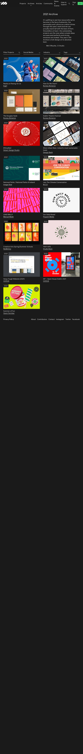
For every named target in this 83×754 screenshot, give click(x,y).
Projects (20, 7)
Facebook (76, 319)
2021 (6, 59)
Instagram (60, 319)
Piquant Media (48, 217)
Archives (27, 7)
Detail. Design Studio (11, 150)
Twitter (68, 319)
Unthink (6, 281)
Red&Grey (7, 249)
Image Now (7, 185)
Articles (36, 7)
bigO (5, 86)
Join (77, 7)
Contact (51, 319)
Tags (65, 52)
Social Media (28, 52)
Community (45, 7)
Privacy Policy (8, 319)
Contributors (42, 319)
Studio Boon (47, 249)
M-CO (45, 185)
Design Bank (48, 152)
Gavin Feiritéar (9, 313)
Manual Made (8, 217)
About (33, 319)
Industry (47, 52)
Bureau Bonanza (49, 86)
